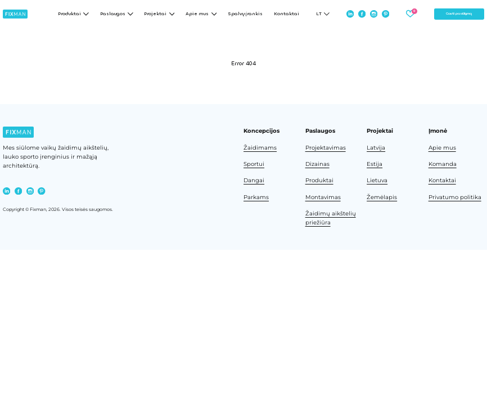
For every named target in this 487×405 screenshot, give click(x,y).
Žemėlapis (382, 197)
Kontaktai (286, 14)
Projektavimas (325, 148)
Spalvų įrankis (245, 14)
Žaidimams (260, 148)
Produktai (319, 180)
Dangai (254, 180)
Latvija (376, 148)
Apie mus (442, 148)
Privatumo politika (455, 197)
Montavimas (323, 197)
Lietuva (377, 180)
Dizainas (317, 164)
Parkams (256, 197)
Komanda (443, 164)
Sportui (254, 164)
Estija (374, 164)
